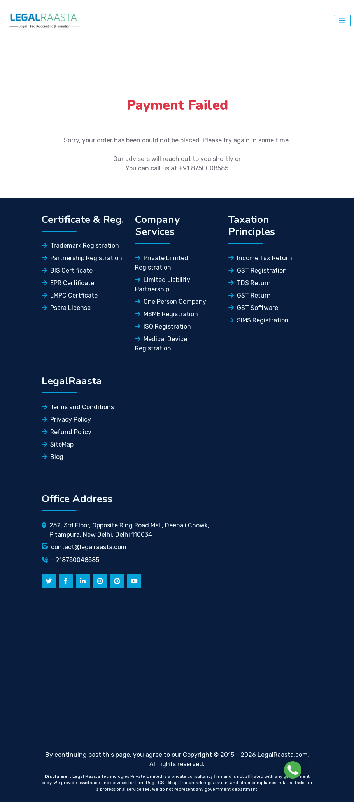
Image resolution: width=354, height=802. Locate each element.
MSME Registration (166, 314)
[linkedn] (83, 581)
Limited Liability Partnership (162, 284)
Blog (52, 457)
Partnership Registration (82, 258)
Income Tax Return (260, 258)
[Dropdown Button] (342, 20)
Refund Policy (66, 432)
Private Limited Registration (161, 262)
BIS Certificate (67, 270)
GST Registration (257, 270)
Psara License (66, 308)
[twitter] (49, 581)
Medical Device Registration (161, 343)
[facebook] (66, 581)
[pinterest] (117, 581)
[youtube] (134, 581)
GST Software (253, 308)
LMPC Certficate (70, 295)
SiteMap (58, 444)
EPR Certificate (68, 283)
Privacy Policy (66, 419)
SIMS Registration (258, 320)
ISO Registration (163, 326)
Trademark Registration (80, 245)
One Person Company (170, 301)
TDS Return (249, 283)
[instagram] (100, 581)
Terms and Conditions (78, 407)
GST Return (249, 295)
